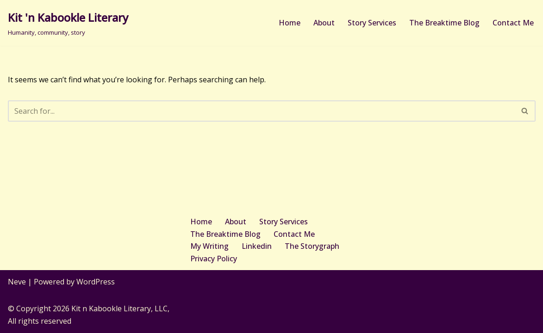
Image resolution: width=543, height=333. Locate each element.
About (324, 23)
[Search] (261, 111)
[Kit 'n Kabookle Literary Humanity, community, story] (68, 22)
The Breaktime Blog (444, 23)
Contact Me (513, 23)
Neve (17, 282)
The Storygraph (312, 246)
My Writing (209, 246)
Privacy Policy (213, 258)
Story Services (372, 23)
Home (289, 23)
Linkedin (257, 246)
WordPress (95, 282)
